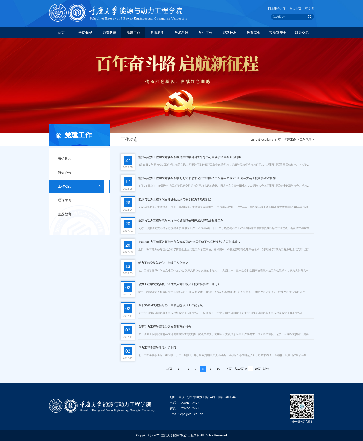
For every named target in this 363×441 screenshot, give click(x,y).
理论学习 (79, 200)
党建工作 (133, 33)
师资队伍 (109, 33)
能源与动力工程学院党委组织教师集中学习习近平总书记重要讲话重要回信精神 (189, 157)
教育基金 (253, 33)
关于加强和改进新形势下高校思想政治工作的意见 (170, 305)
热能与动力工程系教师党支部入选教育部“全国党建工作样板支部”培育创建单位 (189, 242)
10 (218, 368)
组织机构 (79, 159)
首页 (61, 33)
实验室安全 (277, 33)
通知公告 (79, 173)
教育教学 (157, 33)
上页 (169, 368)
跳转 (266, 368)
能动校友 (229, 33)
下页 (229, 368)
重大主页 (295, 8)
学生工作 (205, 33)
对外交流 (302, 33)
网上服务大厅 (277, 8)
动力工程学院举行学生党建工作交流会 (163, 263)
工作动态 (305, 139)
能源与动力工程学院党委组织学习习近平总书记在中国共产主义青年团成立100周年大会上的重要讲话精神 (207, 178)
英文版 (309, 8)
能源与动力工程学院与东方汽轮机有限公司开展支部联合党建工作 (180, 220)
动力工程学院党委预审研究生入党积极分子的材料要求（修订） (179, 284)
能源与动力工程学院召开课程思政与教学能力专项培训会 (175, 199)
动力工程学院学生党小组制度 (157, 347)
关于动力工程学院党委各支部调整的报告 (164, 326)
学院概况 (85, 33)
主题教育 (79, 214)
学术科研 (181, 33)
